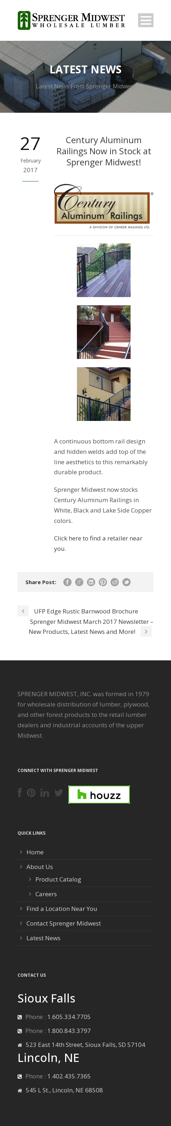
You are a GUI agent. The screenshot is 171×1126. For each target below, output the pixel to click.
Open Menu (145, 20)
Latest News (43, 938)
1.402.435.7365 (69, 1076)
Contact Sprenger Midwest (63, 923)
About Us (39, 867)
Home (35, 852)
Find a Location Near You (61, 908)
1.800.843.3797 (69, 1030)
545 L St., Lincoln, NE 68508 (64, 1090)
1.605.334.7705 (69, 1017)
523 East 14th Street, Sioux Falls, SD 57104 (85, 1044)
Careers (46, 894)
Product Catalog (58, 879)
